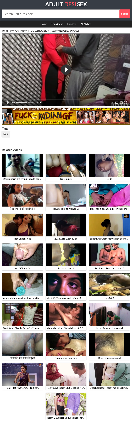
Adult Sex (66, 4)
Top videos (57, 24)
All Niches (86, 24)
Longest (71, 24)
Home (44, 24)
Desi (5, 133)
